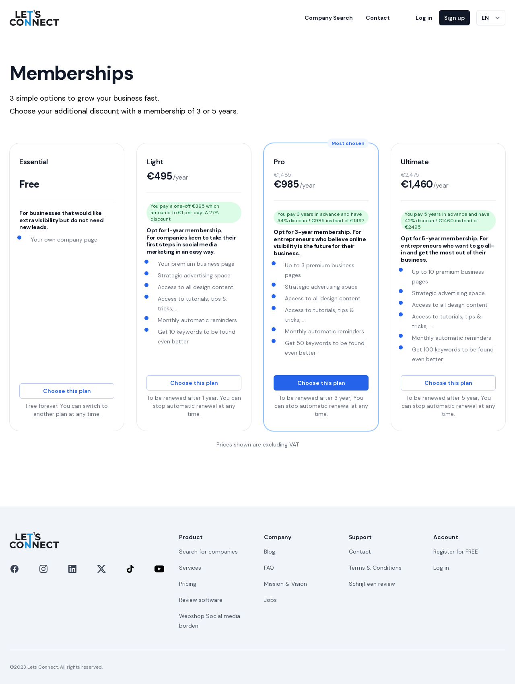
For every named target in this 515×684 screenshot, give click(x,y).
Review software (200, 599)
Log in (424, 17)
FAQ (269, 567)
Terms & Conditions (375, 567)
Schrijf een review (372, 583)
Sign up (454, 17)
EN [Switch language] (485, 17)
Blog (269, 551)
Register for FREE (455, 551)
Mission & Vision (285, 583)
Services (190, 567)
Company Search (329, 17)
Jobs (270, 599)
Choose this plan (67, 391)
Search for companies (208, 551)
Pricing (187, 583)
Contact (378, 17)
